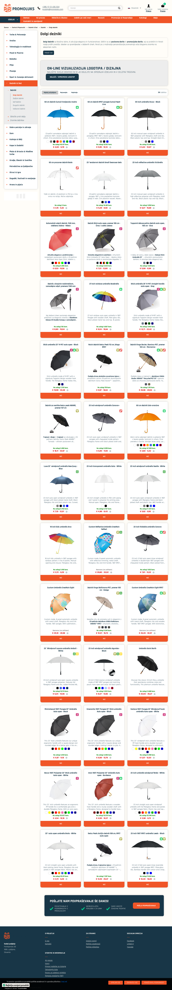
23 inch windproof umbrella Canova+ (104, 405)
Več (61, 153)
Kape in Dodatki (17, 145)
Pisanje (13, 71)
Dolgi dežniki (17, 95)
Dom (12, 133)
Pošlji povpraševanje (146, 905)
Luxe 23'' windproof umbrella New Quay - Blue (61, 467)
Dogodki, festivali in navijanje (22, 178)
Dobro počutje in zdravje (20, 127)
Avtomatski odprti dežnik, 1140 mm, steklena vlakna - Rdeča (60, 224)
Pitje (12, 65)
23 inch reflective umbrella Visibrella (147, 162)
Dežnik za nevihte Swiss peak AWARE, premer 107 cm (60, 406)
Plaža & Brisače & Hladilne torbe (21, 153)
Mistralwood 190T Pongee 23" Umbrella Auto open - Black (61, 710)
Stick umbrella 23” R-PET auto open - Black (60, 344)
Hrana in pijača (16, 184)
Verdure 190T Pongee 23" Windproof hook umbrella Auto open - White (147, 710)
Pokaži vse (49, 53)
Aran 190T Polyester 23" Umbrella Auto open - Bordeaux (104, 774)
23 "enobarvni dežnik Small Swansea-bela (104, 162)
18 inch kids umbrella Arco (60, 527)
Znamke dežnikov (17, 120)
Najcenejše (63, 92)
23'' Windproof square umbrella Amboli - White (61, 649)
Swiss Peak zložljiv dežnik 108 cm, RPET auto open (104, 834)
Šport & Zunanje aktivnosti (21, 77)
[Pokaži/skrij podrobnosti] (154, 983)
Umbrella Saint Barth (147, 648)
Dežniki (13, 90)
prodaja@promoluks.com (52, 9)
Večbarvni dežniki (19, 109)
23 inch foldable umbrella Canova (148, 527)
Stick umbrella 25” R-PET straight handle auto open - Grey (147, 285)
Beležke (13, 59)
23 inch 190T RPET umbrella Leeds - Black (147, 833)
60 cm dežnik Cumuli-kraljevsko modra (60, 102)
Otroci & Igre (15, 172)
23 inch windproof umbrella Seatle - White (147, 466)
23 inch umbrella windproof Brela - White (147, 773)
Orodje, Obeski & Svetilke (21, 160)
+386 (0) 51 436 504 (50, 7)
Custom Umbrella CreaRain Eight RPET (147, 587)
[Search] (119, 8)
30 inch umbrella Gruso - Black (147, 102)
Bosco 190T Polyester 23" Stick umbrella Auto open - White (60, 774)
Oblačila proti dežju (18, 116)
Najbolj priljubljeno (50, 92)
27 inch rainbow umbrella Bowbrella (104, 284)
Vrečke (13, 40)
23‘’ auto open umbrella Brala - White (60, 833)
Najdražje (74, 92)
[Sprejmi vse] (115, 983)
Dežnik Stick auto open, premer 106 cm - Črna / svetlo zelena (104, 224)
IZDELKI (11, 19)
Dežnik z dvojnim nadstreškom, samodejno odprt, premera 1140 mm (61, 285)
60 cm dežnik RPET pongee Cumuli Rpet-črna (104, 103)
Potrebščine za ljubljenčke (21, 166)
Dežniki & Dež (16, 83)
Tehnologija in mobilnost (20, 46)
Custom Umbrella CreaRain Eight (60, 587)
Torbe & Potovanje (18, 34)
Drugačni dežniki (19, 105)
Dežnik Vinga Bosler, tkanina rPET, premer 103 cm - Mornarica (147, 345)
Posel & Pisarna (16, 53)
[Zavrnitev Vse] (132, 983)
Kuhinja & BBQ (16, 139)
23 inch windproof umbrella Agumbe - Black (104, 649)
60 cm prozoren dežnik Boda (60, 162)
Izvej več (64, 982)
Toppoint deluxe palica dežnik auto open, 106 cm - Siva (147, 224)
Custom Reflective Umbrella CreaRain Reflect (104, 528)
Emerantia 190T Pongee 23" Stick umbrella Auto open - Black (104, 710)
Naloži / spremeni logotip (62, 77)
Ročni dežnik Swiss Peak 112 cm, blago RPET (104, 345)
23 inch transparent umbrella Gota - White (104, 466)
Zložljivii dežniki (18, 98)
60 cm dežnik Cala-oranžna (147, 405)
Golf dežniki (17, 102)
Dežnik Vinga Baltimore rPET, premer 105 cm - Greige (104, 588)
